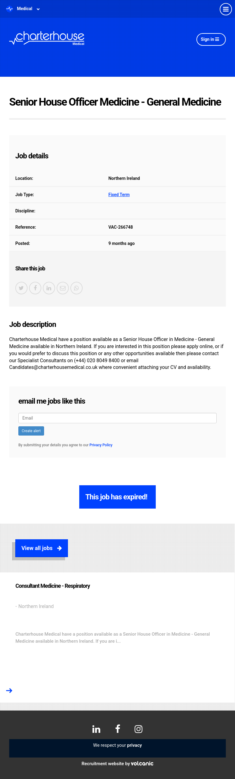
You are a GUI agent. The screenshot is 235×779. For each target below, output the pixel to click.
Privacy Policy (100, 445)
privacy (134, 745)
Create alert (31, 431)
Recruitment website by (118, 763)
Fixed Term (119, 194)
